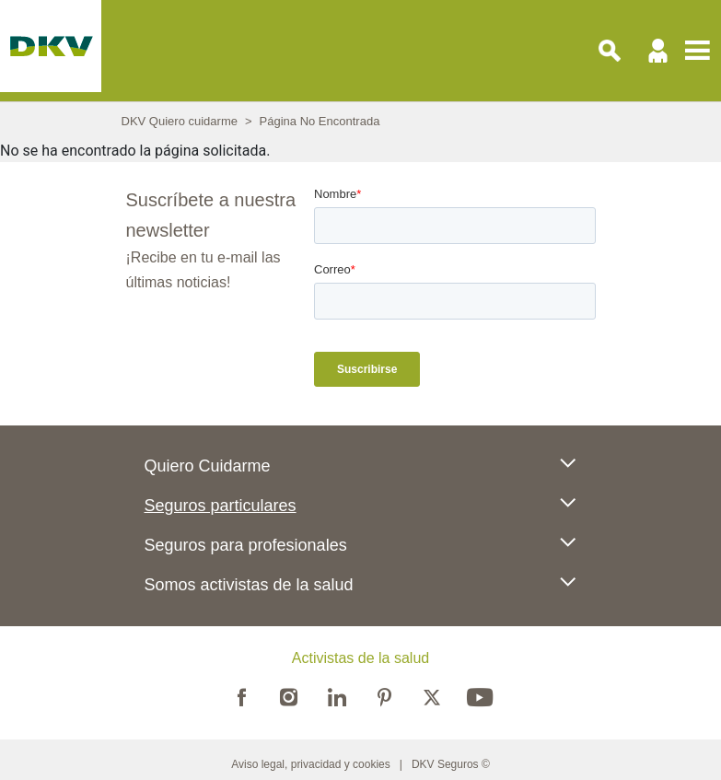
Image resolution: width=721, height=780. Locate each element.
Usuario (658, 50)
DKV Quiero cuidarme (180, 121)
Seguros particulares (221, 505)
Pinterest (385, 695)
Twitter (432, 695)
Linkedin (337, 695)
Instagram (289, 695)
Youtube (479, 695)
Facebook (241, 695)
